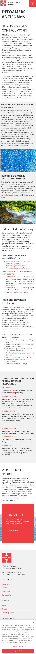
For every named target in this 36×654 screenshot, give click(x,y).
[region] (18, 637)
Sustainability (7, 595)
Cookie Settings (18, 646)
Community (6, 591)
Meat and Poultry (12, 364)
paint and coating (16, 292)
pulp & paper (10, 285)
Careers (4, 588)
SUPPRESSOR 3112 (9, 396)
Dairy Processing (12, 357)
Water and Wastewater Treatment (18, 261)
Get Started (12, 530)
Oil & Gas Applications (13, 264)
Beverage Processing (13, 359)
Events (4, 609)
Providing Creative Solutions (14, 3)
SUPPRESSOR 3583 (9, 445)
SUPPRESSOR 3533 (9, 437)
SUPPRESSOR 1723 (13, 277)
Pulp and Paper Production (15, 266)
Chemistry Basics (8, 613)
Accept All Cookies (18, 651)
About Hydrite (7, 584)
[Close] (34, 622)
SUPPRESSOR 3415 (9, 428)
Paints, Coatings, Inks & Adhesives (18, 268)
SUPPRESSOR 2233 (13, 288)
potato (12, 393)
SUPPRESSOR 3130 (9, 411)
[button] (32, 3)
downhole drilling (25, 283)
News (4, 605)
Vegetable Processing (13, 353)
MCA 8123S (6, 387)
